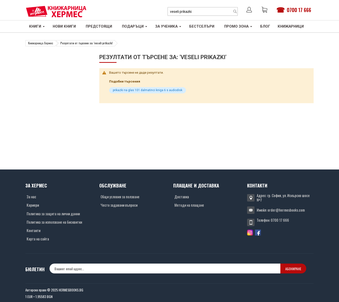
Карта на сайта (38, 238)
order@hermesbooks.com (286, 210)
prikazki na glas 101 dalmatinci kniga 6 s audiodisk (147, 90)
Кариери (33, 205)
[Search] (235, 11)
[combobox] (203, 11)
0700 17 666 (299, 10)
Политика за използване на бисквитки (54, 222)
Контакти (33, 230)
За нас (31, 196)
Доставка (181, 196)
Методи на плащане (189, 205)
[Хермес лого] (56, 11)
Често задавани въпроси (119, 205)
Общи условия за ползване (120, 196)
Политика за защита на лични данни (53, 213)
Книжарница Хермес (40, 43)
